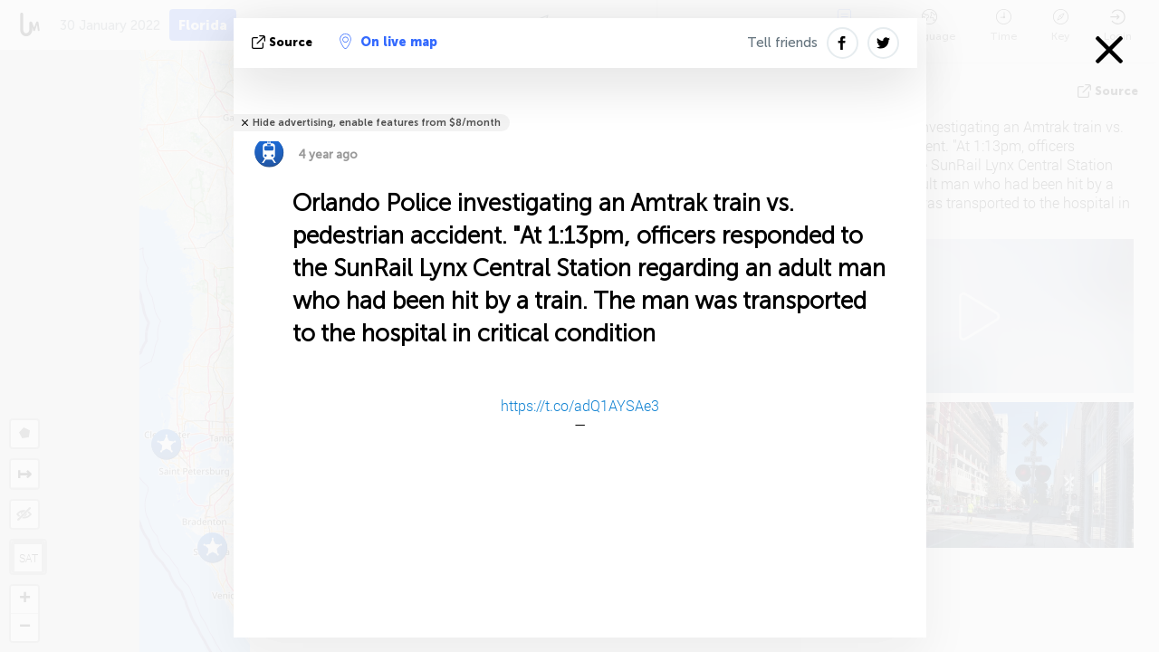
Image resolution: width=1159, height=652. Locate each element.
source (283, 42)
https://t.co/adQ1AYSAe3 (580, 405)
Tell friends (782, 42)
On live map (388, 42)
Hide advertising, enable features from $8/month (377, 123)
